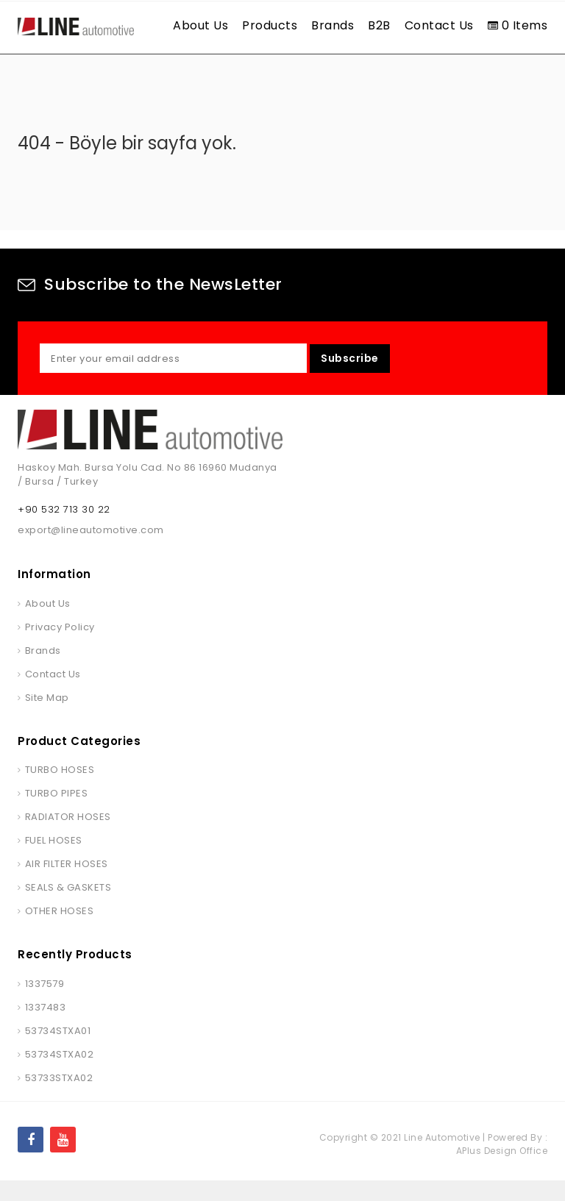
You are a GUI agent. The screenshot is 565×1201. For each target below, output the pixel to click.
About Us (200, 25)
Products (269, 25)
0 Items (518, 25)
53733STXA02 (59, 1098)
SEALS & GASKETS (68, 908)
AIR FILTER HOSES (66, 884)
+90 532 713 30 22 (64, 530)
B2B (379, 25)
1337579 (45, 1004)
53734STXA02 (59, 1074)
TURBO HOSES (60, 790)
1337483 (45, 1027)
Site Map (47, 717)
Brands (332, 25)
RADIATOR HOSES (68, 837)
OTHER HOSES (59, 931)
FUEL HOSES (53, 861)
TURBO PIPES (56, 814)
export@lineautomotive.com (91, 550)
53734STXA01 (58, 1051)
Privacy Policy (60, 647)
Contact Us (439, 25)
